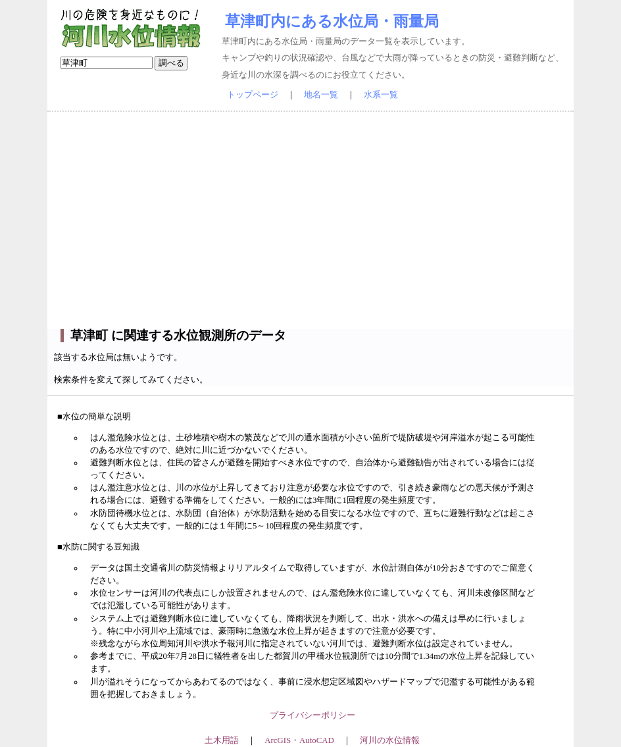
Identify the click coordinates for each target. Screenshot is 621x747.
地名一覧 (321, 94)
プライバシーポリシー (312, 715)
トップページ (252, 94)
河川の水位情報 (390, 740)
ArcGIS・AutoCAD (299, 740)
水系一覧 (381, 94)
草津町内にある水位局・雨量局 (332, 21)
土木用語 (222, 740)
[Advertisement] (310, 220)
